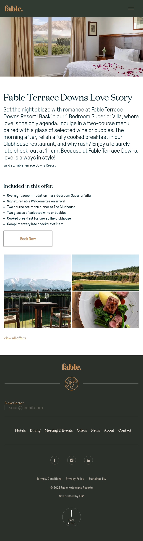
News (95, 429)
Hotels (20, 429)
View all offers (14, 337)
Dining (35, 429)
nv (81, 495)
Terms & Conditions (49, 478)
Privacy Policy (75, 478)
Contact (124, 429)
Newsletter (14, 402)
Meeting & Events (59, 429)
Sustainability (97, 478)
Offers (82, 429)
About (109, 429)
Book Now (28, 238)
